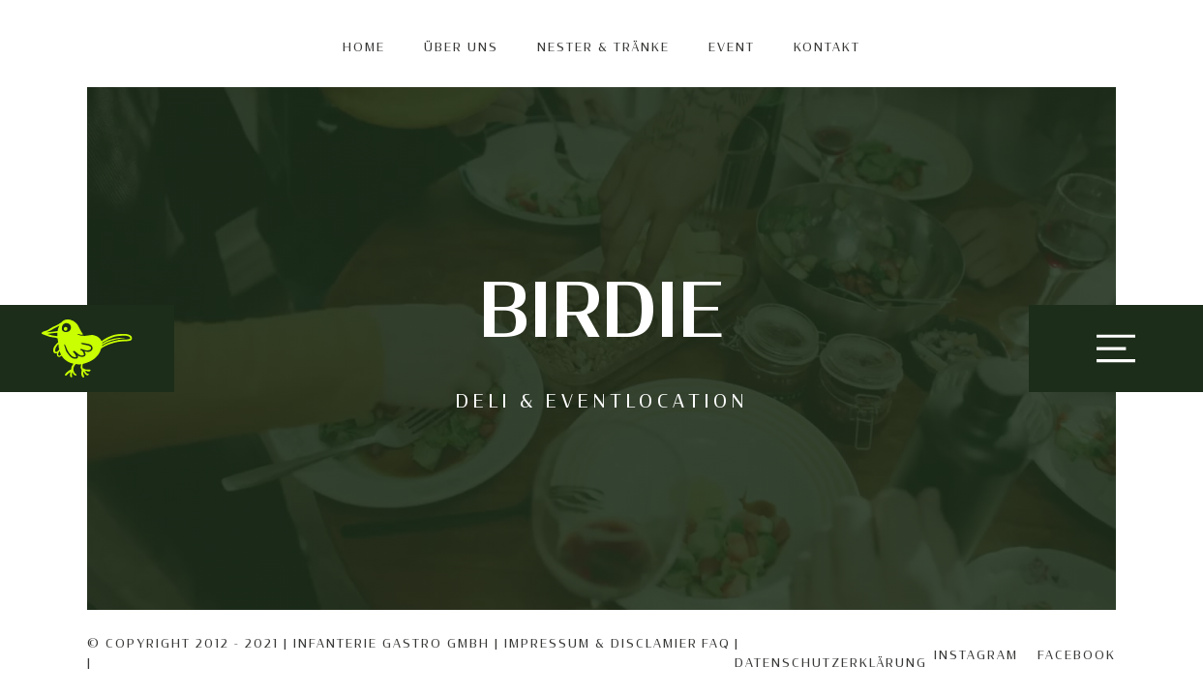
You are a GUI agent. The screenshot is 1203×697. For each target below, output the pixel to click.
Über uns (461, 47)
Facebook (1077, 655)
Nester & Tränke (603, 47)
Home (364, 47)
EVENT (731, 47)
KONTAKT (827, 47)
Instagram (976, 655)
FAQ (716, 644)
